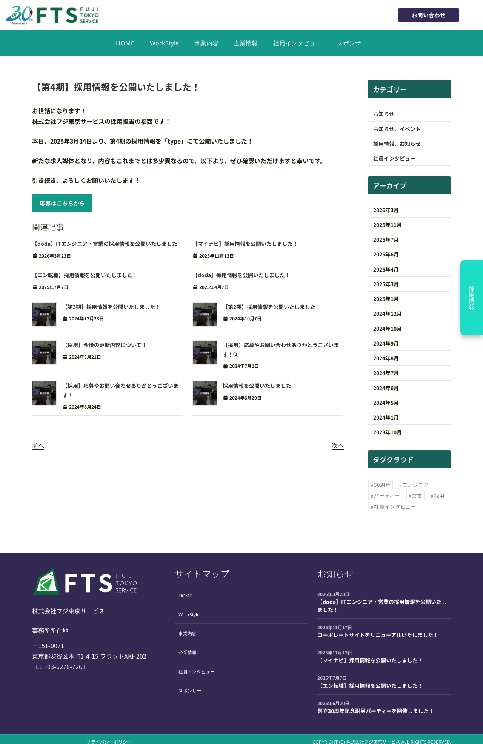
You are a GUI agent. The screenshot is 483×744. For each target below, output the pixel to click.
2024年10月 (387, 328)
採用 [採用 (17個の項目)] (439, 495)
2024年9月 (386, 343)
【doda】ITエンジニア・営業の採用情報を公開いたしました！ (107, 245)
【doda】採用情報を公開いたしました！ (241, 277)
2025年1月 (386, 299)
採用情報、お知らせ (397, 143)
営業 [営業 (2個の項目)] (417, 495)
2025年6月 (386, 254)
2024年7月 (386, 373)
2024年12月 (387, 313)
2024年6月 (386, 388)
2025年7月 (386, 239)
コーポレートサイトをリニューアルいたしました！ (377, 635)
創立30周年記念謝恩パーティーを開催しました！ (375, 711)
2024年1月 (386, 417)
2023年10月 (387, 432)
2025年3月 (386, 284)
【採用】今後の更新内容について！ (104, 346)
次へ (338, 446)
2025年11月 (387, 224)
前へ (38, 446)
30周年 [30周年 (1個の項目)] (382, 484)
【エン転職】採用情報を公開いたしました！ (85, 277)
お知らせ (383, 113)
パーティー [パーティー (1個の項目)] (387, 495)
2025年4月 (386, 269)
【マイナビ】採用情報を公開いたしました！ (245, 245)
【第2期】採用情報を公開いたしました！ (272, 308)
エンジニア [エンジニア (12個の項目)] (415, 484)
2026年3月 (386, 210)
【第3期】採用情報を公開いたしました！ (111, 308)
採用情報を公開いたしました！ (260, 387)
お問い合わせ (426, 14)
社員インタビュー (397, 158)
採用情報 (471, 298)
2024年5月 (386, 402)
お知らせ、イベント (397, 129)
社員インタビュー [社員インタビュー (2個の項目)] (395, 506)
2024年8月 (386, 358)
